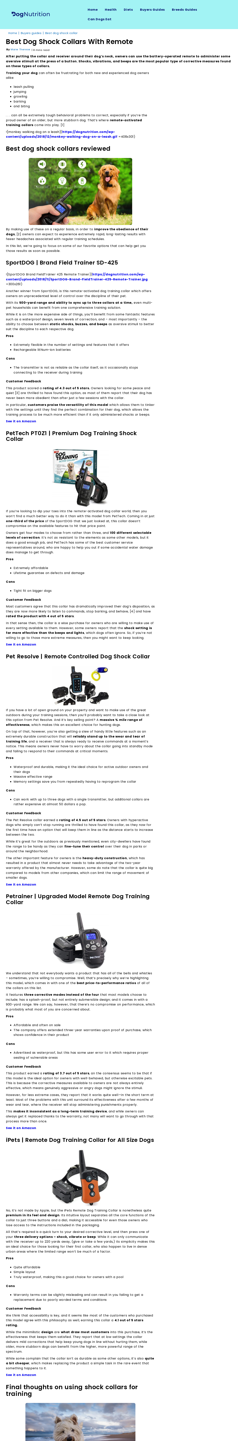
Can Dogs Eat (99, 19)
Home (93, 9)
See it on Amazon (21, 421)
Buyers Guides (152, 9)
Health (111, 9)
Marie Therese (20, 49)
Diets (128, 9)
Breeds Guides (184, 9)
